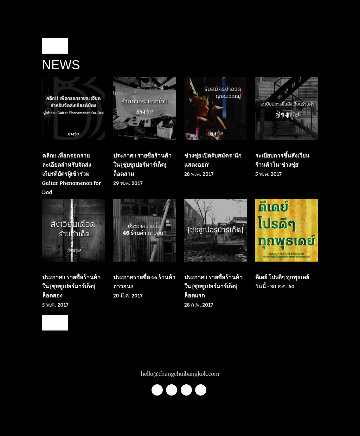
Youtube (200, 390)
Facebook (186, 390)
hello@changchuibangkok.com (180, 374)
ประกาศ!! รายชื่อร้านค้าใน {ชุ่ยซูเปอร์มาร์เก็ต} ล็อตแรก (213, 286)
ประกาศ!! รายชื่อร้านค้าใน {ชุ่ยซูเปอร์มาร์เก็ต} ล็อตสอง (71, 286)
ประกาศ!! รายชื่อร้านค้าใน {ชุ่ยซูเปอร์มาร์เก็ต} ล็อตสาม (142, 164)
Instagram (171, 390)
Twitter (157, 390)
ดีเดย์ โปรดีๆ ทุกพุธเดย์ (282, 277)
